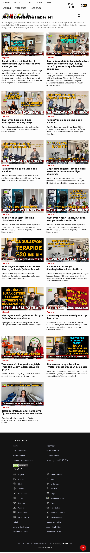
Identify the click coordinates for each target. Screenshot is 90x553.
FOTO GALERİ (36, 8)
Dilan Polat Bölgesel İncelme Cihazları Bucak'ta (17, 219)
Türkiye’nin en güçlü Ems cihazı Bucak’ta (64, 121)
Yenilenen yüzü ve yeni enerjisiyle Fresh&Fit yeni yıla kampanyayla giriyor (20, 367)
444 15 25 (62, 461)
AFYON (29, 3)
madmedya (57, 544)
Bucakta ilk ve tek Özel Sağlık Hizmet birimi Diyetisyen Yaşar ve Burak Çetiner (20, 64)
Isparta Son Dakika (20, 532)
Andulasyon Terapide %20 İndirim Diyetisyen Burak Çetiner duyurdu (20, 268)
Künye (15, 446)
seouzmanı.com (45, 548)
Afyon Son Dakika (53, 528)
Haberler (67, 544)
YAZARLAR (7, 8)
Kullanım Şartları (52, 456)
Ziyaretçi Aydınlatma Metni (23, 461)
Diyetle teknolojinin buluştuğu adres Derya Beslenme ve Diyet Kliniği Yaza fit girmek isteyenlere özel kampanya (66, 65)
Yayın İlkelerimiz (19, 451)
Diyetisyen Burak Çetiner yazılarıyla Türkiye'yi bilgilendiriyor (22, 317)
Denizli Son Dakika (53, 532)
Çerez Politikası (19, 456)
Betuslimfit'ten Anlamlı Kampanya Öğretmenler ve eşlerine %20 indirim (22, 413)
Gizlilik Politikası (52, 451)
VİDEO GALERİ (21, 8)
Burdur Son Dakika (53, 523)
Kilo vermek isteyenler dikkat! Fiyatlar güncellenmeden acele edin (67, 366)
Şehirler (16, 523)
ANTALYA (18, 3)
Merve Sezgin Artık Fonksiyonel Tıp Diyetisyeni (66, 317)
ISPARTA (39, 3)
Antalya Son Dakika (21, 528)
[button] (86, 19)
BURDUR (6, 3)
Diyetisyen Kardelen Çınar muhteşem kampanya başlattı (18, 121)
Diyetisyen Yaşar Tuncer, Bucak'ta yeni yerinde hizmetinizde (66, 219)
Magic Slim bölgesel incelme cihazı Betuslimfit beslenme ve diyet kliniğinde (66, 172)
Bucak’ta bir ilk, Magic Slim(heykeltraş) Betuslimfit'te (64, 268)
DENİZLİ (50, 3)
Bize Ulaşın (50, 446)
